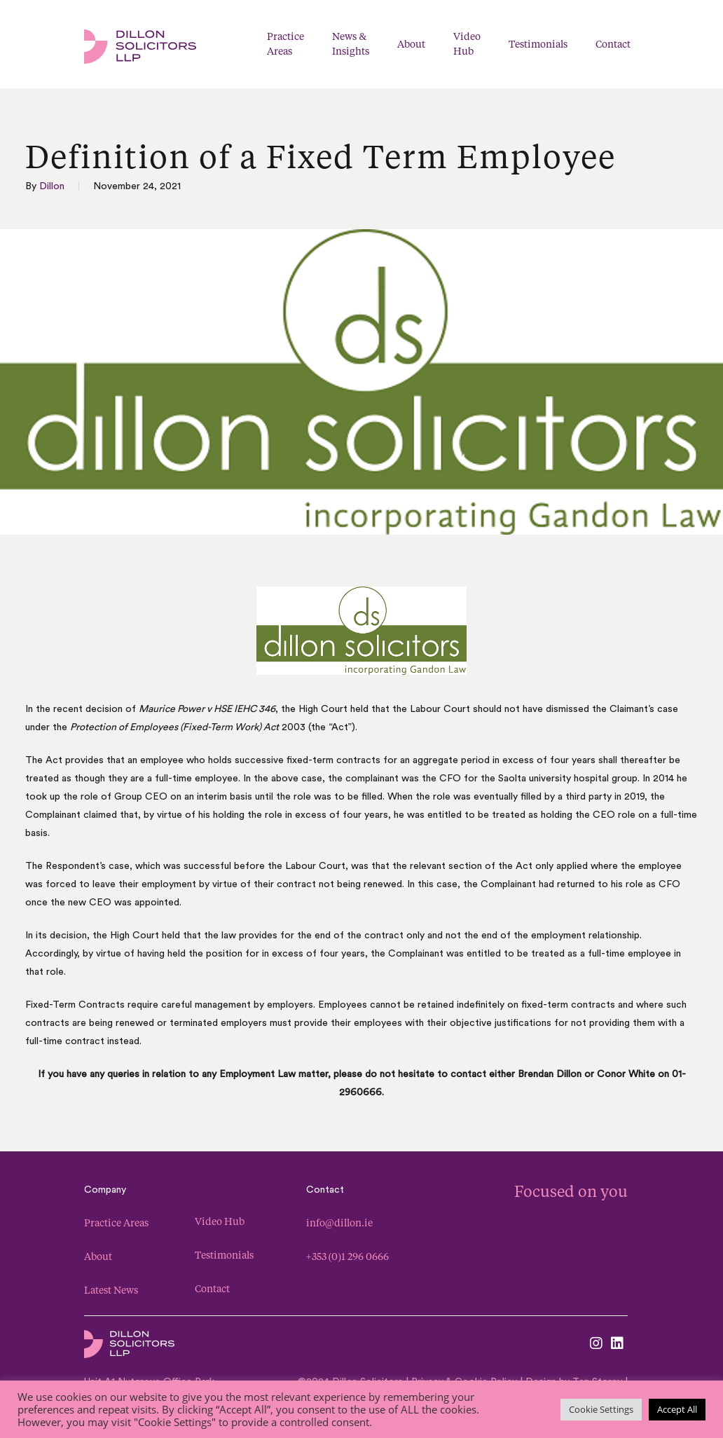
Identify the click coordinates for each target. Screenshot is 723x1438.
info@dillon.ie (339, 1222)
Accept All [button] (677, 1409)
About (98, 1256)
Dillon (51, 186)
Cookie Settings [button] (601, 1409)
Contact (212, 1288)
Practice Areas (116, 1222)
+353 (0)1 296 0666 (347, 1256)
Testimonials (224, 1254)
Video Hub (220, 1221)
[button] (702, 44)
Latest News (111, 1289)
